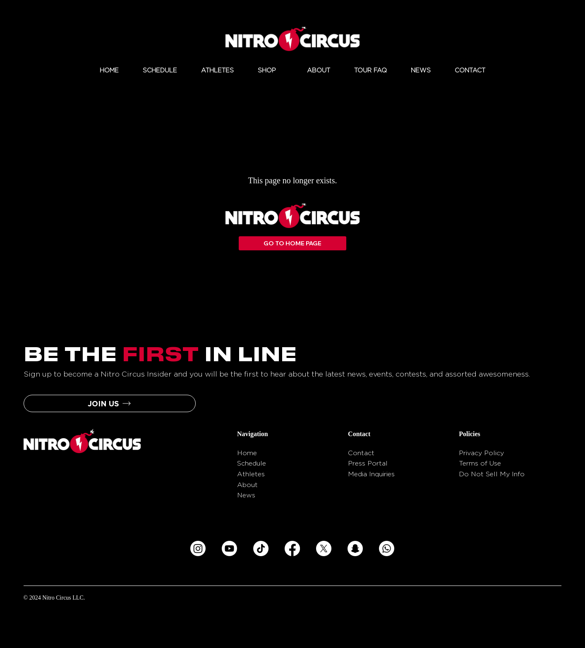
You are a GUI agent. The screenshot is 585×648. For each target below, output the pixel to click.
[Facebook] (292, 548)
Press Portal (368, 463)
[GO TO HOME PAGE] (293, 243)
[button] (110, 403)
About (247, 484)
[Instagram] (198, 548)
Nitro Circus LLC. (63, 598)
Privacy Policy (481, 452)
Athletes (251, 474)
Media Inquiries (371, 474)
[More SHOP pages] (280, 71)
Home (247, 452)
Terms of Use (480, 463)
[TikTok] (261, 548)
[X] (323, 548)
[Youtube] (229, 548)
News (246, 495)
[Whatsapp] (386, 548)
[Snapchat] (355, 548)
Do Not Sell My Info (492, 474)
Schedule (251, 463)
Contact (361, 452)
